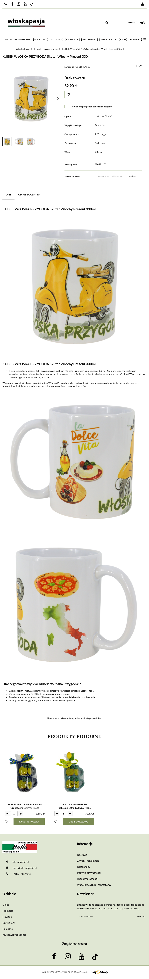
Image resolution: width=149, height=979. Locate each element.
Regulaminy (83, 866)
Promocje (7, 910)
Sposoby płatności (87, 878)
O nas (5, 904)
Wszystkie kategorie (17, 39)
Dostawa (82, 854)
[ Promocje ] (72, 39)
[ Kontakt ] (135, 39)
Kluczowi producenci (14, 934)
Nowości (7, 916)
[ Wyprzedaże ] (108, 39)
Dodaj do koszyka (29, 821)
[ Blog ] (123, 39)
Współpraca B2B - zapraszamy (94, 884)
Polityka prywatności (89, 872)
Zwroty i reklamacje (88, 860)
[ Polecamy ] (40, 39)
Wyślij (132, 176)
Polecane (7, 928)
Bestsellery (8, 922)
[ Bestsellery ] (89, 39)
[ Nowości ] (56, 39)
